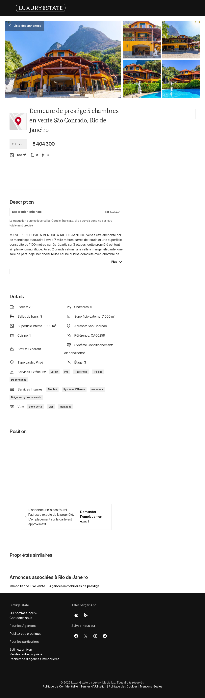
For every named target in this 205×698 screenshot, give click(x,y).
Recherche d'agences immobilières (34, 659)
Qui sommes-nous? (23, 613)
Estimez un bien (21, 649)
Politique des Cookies (123, 686)
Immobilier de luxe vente (28, 586)
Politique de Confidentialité (60, 686)
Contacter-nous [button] (21, 618)
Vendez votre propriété (26, 654)
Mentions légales (151, 686)
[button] (160, 159)
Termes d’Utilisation (93, 686)
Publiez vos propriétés (25, 634)
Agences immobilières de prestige (74, 586)
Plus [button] (114, 261)
